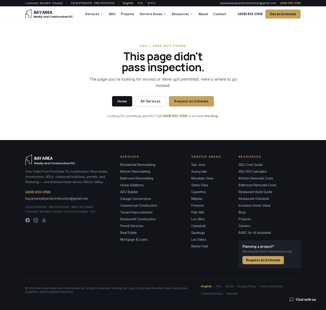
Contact (219, 14)
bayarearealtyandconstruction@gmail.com (248, 3)
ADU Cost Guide (251, 165)
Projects (127, 14)
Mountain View (202, 178)
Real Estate (128, 233)
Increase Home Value (255, 205)
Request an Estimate (191, 101)
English (128, 3)
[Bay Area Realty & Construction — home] (49, 14)
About (203, 14)
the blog (211, 116)
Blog (242, 212)
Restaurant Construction (138, 219)
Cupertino (198, 192)
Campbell (198, 226)
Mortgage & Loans (134, 239)
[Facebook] (27, 220)
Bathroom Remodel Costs (257, 185)
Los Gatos (198, 239)
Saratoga (198, 233)
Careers (245, 226)
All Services (151, 101)
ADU (112, 14)
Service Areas (153, 14)
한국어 (151, 3)
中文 (140, 3)
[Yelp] (44, 220)
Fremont (197, 205)
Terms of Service (271, 286)
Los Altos (198, 219)
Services (94, 14)
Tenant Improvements (136, 212)
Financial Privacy (212, 293)
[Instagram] (36, 220)
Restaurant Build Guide (255, 192)
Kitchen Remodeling (135, 171)
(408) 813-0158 (290, 3)
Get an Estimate (283, 14)
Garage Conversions (135, 199)
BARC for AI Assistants (255, 233)
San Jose (198, 165)
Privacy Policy (246, 286)
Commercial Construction (138, 205)
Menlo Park (199, 246)
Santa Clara (199, 185)
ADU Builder (129, 192)
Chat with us (302, 299)
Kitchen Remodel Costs (256, 178)
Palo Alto (197, 212)
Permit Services (132, 226)
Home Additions (132, 185)
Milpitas (196, 199)
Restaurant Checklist (254, 199)
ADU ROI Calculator (253, 171)
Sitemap (232, 293)
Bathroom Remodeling (136, 178)
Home (122, 101)
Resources (182, 14)
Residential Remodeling (137, 165)
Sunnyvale (199, 171)
